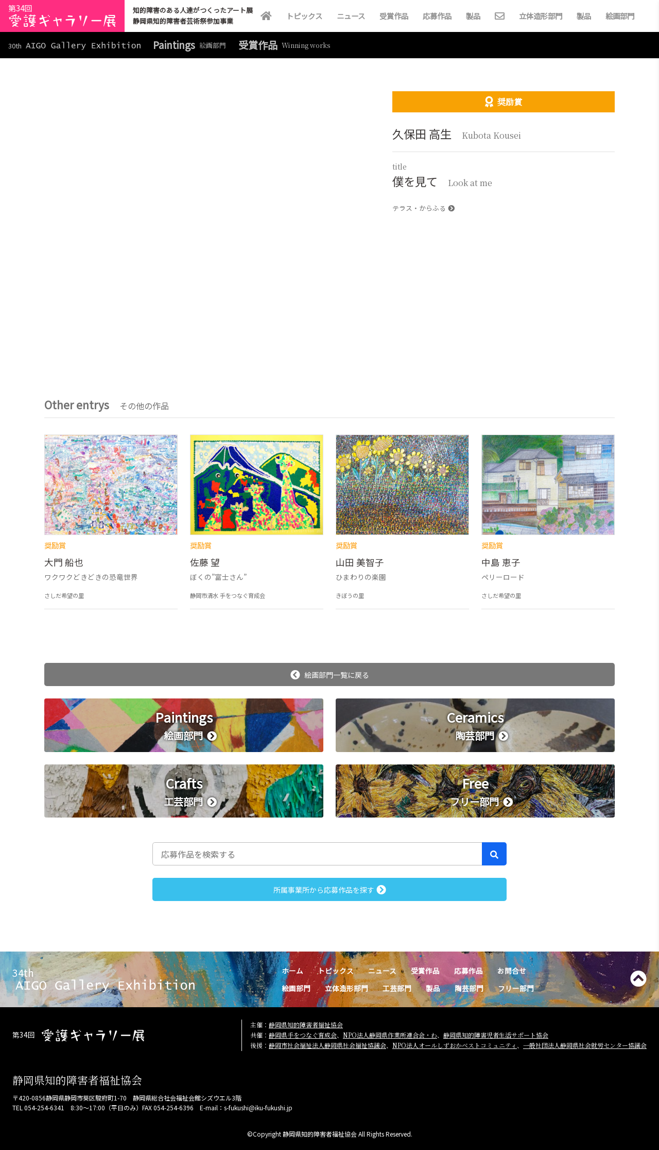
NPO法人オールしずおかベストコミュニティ (454, 1045)
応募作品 (437, 15)
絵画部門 (619, 15)
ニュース (351, 15)
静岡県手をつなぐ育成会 (303, 1034)
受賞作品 (393, 15)
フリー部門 (516, 988)
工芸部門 (397, 988)
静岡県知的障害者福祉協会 (306, 1024)
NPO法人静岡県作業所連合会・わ (390, 1034)
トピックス (304, 15)
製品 (473, 15)
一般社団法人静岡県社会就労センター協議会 (585, 1045)
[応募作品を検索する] (317, 853)
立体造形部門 (540, 15)
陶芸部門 (469, 988)
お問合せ (511, 970)
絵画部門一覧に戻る (329, 675)
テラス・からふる (423, 208)
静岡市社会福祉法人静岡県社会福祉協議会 (327, 1045)
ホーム (292, 970)
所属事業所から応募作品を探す (329, 890)
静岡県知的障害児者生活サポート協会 (495, 1034)
